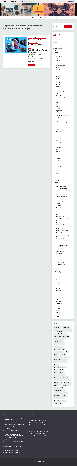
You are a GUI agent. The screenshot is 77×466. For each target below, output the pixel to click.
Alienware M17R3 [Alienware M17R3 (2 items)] (66, 327)
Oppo (57, 151)
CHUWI (57, 281)
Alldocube (58, 272)
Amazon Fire (58, 277)
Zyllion (29, 47)
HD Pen (57, 214)
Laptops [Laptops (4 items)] (56, 364)
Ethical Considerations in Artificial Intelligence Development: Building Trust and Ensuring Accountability (14, 419)
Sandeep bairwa (32, 418)
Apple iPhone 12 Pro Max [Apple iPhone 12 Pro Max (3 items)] (59, 339)
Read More (32, 65)
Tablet (57, 308)
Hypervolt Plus (59, 216)
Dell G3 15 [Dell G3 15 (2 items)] (56, 354)
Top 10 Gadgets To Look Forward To (13, 450)
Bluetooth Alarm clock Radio (62, 196)
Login (8, 1)
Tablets (37, 1)
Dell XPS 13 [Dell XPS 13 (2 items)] (63, 354)
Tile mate (42, 46)
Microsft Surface (59, 91)
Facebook (71, 1)
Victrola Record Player (60, 264)
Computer (57, 42)
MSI (57, 100)
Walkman (57, 314)
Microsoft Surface (60, 97)
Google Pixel (58, 129)
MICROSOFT (59, 95)
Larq (57, 222)
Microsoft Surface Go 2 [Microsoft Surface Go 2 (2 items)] (59, 372)
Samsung (58, 104)
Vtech (57, 175)
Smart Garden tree (60, 251)
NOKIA (57, 145)
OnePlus (57, 149)
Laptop (57, 78)
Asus (57, 63)
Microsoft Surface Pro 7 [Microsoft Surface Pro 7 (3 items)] (59, 375)
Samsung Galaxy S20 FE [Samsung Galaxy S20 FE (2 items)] (59, 390)
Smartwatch (36, 46)
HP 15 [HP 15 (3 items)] (55, 359)
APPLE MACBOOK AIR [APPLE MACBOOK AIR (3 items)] (58, 341)
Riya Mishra (39, 54)
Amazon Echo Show (60, 186)
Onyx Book (58, 301)
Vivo (57, 173)
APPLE (57, 60)
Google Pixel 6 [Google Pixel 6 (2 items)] (66, 357)
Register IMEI (13, 1)
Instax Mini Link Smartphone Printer (35, 44)
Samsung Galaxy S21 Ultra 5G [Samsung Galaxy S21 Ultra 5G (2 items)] (60, 395)
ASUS (57, 127)
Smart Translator (59, 255)
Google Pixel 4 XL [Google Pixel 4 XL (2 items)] (57, 357)
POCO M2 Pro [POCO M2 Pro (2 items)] (67, 380)
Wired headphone (62, 122)
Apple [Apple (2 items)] (65, 333)
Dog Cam (58, 203)
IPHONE (58, 133)
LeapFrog (58, 294)
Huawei (57, 131)
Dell (57, 67)
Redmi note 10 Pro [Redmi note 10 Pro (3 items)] (66, 385)
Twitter (73, 1)
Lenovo (57, 84)
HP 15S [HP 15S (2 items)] (60, 359)
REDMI (57, 160)
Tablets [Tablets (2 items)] (60, 403)
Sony (57, 170)
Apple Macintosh (59, 43)
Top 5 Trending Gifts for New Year (37, 51)
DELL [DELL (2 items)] (67, 351)
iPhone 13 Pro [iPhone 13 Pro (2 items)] (63, 362)
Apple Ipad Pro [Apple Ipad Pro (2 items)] (66, 336)
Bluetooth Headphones (63, 115)
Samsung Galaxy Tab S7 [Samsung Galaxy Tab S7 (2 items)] (59, 398)
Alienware (58, 56)
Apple (57, 58)
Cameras (57, 40)
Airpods (30, 37)
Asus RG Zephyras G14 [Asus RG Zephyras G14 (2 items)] (59, 344)
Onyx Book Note (59, 238)
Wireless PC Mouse (60, 266)
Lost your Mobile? (41, 418)
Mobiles (28, 1)
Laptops (32, 1)
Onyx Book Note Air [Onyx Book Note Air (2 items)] (58, 380)
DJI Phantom (58, 201)
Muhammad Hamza (33, 424)
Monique (58, 138)
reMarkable (58, 303)
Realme (57, 158)
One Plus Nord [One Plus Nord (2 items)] (65, 377)
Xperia (58, 171)
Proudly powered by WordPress (30, 462)
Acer (57, 54)
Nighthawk (30, 46)
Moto (58, 117)
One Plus (58, 147)
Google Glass (58, 212)
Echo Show (58, 205)
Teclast (57, 310)
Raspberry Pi (58, 243)
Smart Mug (58, 253)
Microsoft (58, 93)
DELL (57, 69)
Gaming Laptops (59, 71)
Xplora (57, 180)
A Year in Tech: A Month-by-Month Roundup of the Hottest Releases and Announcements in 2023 (15, 443)
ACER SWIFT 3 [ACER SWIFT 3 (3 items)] (57, 327)
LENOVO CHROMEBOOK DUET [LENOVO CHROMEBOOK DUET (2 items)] (60, 367)
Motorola (58, 142)
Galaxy (58, 166)
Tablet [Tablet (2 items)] (55, 403)
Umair (30, 429)
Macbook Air (58, 86)
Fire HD (57, 283)
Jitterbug (57, 136)
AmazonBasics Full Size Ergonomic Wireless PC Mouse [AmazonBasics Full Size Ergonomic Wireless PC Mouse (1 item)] (61, 330)
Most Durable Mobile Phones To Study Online (14, 452)
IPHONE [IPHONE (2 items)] (65, 359)
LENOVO (59, 80)
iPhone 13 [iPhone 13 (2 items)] (56, 362)
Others (56, 182)
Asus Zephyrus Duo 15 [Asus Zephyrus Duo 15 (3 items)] (59, 351)
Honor (57, 74)
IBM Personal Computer (61, 46)
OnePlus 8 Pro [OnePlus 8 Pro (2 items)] (57, 377)
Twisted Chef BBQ (60, 262)
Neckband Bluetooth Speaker (62, 230)
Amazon (58, 274)
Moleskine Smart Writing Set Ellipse (63, 224)
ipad (55, 50)
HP (56, 76)
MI (56, 88)
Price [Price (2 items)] (61, 382)
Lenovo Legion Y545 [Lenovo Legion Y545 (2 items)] (58, 369)
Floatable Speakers (60, 207)
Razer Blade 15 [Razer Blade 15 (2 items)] (67, 382)
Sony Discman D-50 (60, 257)
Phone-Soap (58, 240)
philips (58, 121)
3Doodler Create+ (60, 184)
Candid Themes (50, 462)
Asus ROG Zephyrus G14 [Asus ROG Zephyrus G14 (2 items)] (59, 349)
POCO (57, 156)
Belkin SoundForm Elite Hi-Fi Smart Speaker (37, 41)
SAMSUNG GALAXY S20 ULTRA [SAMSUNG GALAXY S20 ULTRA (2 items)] (60, 393)
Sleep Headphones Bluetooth (62, 249)
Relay (57, 162)
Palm (57, 153)
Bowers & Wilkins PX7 (33, 42)
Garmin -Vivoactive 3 (60, 209)
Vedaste (30, 438)
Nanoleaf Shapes (59, 228)
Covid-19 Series (58, 48)
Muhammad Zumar (33, 427)
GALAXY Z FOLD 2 (62, 167)
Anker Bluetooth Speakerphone (39, 37)
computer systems (60, 65)
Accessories (58, 110)
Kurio (57, 292)
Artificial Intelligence (59, 37)
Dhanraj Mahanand (33, 420)
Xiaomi (57, 106)
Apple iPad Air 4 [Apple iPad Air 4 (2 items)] (57, 336)
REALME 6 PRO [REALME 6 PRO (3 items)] (57, 385)
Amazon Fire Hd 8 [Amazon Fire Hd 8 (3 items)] (58, 333)
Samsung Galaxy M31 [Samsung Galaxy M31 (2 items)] (58, 387)
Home (4, 1)
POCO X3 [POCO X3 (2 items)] (56, 382)
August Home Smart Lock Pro (34, 39)
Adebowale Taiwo (33, 433)
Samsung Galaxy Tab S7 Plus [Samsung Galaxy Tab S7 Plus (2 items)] (60, 400)
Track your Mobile (21, 1)
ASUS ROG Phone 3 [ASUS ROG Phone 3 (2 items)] (58, 346)
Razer (57, 102)
